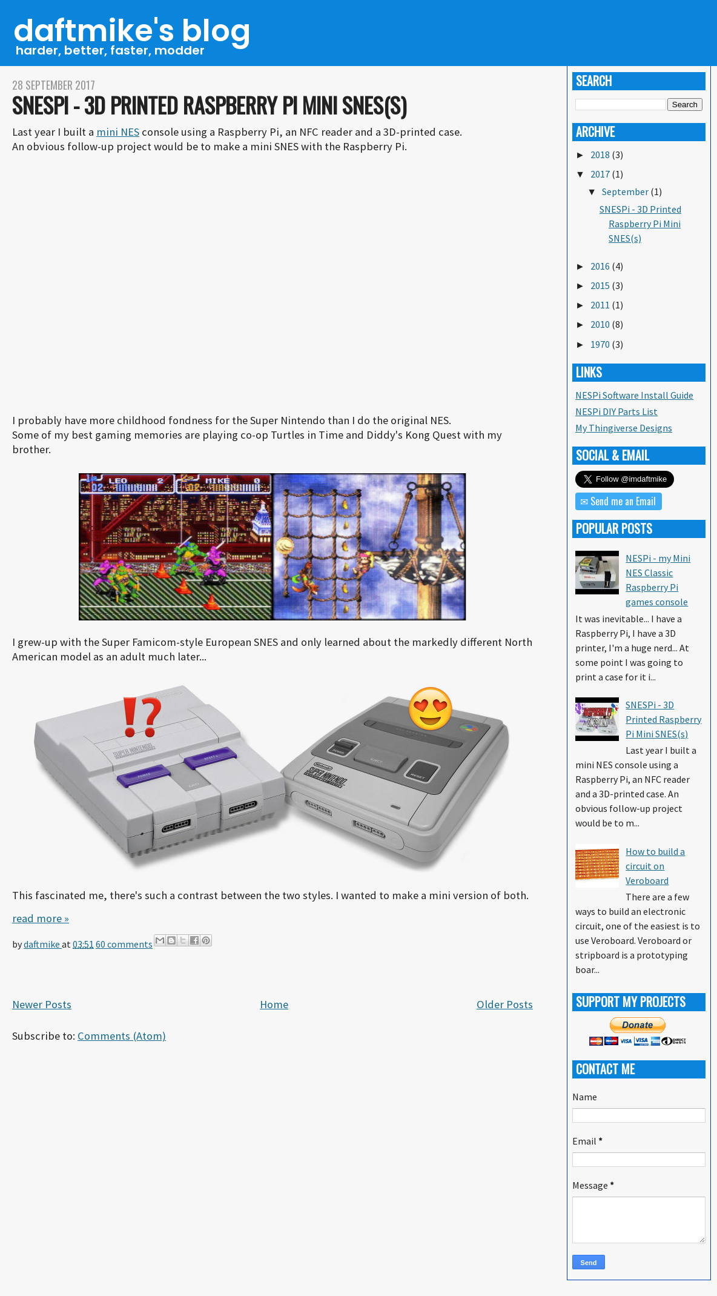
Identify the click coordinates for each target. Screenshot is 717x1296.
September (626, 191)
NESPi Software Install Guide (634, 395)
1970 (601, 344)
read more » (40, 918)
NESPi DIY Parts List (616, 411)
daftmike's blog (132, 31)
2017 (601, 174)
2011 (601, 305)
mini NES (117, 132)
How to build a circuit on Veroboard (655, 865)
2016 (601, 266)
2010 (601, 324)
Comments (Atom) (122, 1036)
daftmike (43, 944)
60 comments (124, 944)
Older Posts (505, 1004)
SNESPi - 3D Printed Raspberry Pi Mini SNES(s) (209, 104)
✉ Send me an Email (618, 501)
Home (274, 1004)
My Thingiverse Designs (623, 428)
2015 (601, 285)
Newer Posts (41, 1004)
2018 (601, 154)
